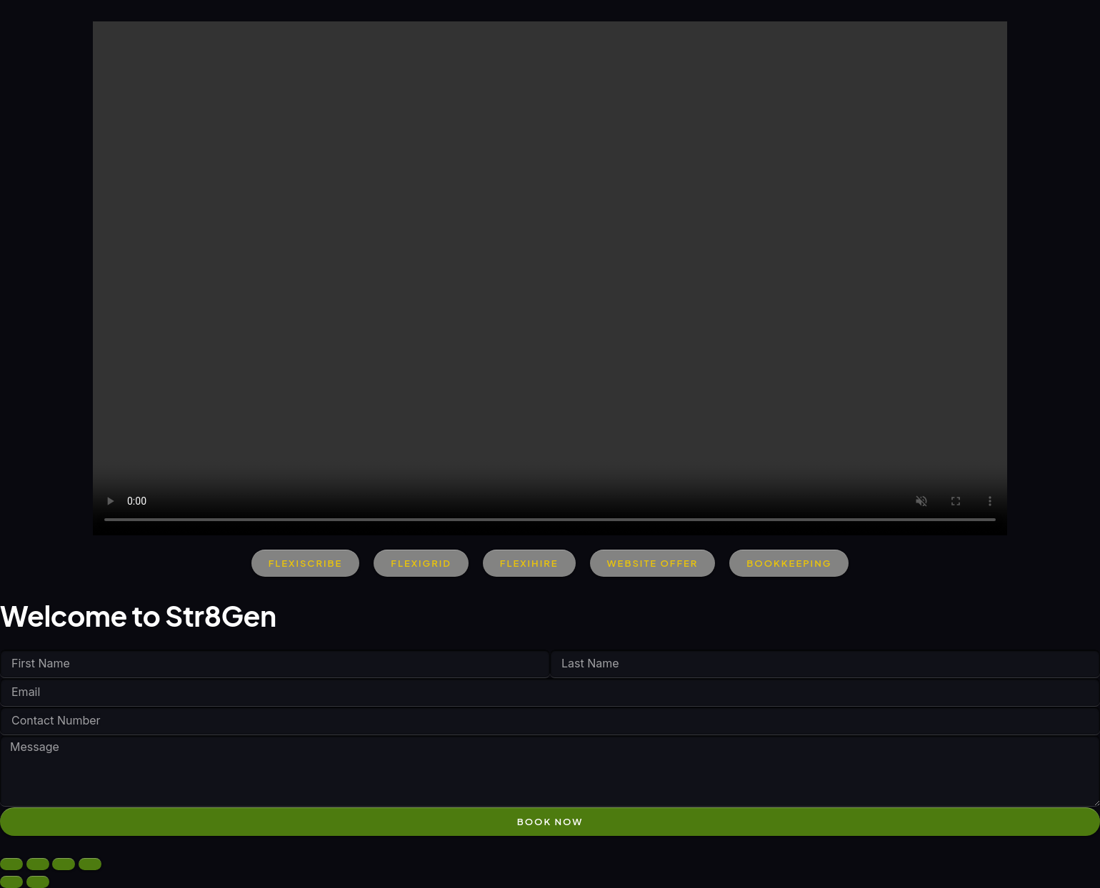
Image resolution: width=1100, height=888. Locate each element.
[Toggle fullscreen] (37, 864)
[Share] (63, 864)
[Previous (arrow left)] (11, 882)
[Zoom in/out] (11, 864)
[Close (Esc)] (90, 864)
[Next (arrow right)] (37, 882)
